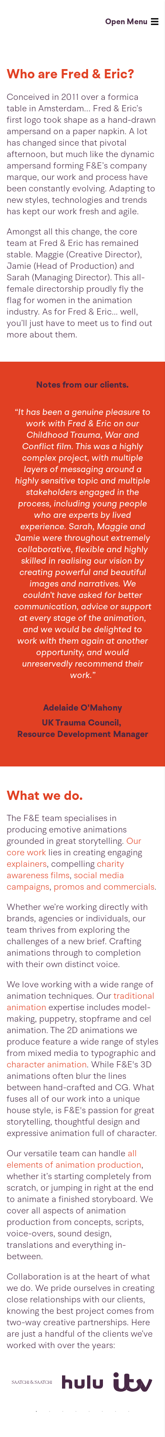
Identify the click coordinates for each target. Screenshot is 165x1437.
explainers (27, 864)
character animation (47, 1064)
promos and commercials (104, 887)
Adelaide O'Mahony (82, 708)
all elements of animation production (74, 1159)
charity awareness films (65, 869)
